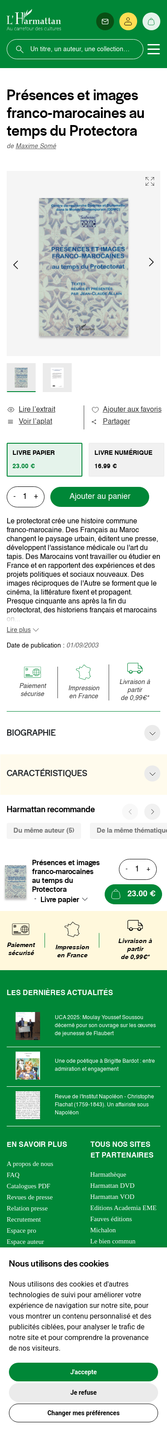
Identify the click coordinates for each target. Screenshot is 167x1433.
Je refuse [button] (83, 1392)
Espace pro (21, 1230)
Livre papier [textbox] (60, 899)
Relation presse (27, 1208)
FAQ (13, 1174)
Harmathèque (108, 1174)
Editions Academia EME (123, 1207)
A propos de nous (30, 1163)
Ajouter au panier (99, 497)
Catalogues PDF (28, 1186)
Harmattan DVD (112, 1185)
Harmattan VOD (112, 1196)
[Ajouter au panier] (133, 894)
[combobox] (67, 899)
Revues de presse (30, 1197)
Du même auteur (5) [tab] (43, 830)
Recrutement (24, 1219)
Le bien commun (113, 1241)
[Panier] (151, 21)
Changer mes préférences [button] (83, 1413)
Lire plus (19, 630)
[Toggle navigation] (153, 49)
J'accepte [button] (83, 1372)
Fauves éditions (111, 1219)
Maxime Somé (36, 146)
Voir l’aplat (29, 421)
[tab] (44, 460)
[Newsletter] (105, 21)
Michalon (103, 1230)
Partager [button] (110, 421)
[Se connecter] (128, 21)
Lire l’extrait (31, 409)
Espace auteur (25, 1241)
